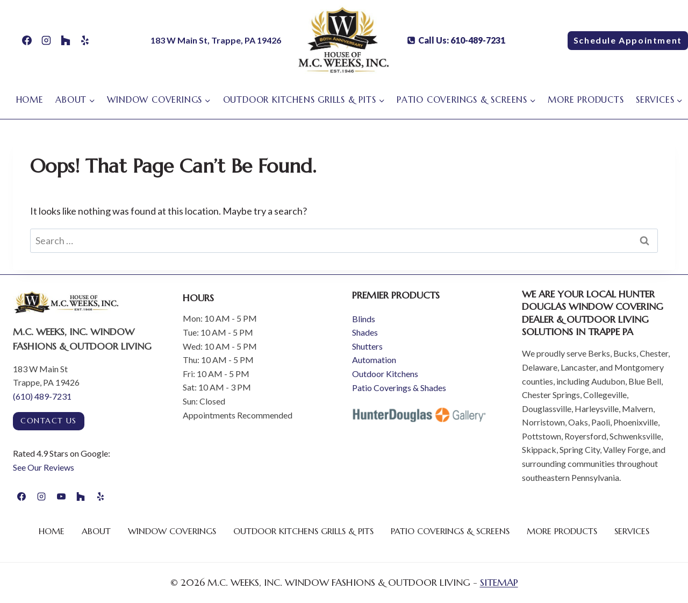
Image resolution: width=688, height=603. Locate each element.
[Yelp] (85, 40)
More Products (586, 99)
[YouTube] (61, 496)
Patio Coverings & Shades (399, 387)
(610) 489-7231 (42, 396)
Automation (374, 359)
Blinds (363, 319)
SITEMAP (499, 582)
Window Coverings (172, 531)
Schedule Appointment (628, 40)
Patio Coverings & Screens (450, 531)
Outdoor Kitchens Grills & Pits (303, 531)
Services (631, 531)
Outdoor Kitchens (385, 373)
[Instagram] (46, 40)
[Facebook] (27, 40)
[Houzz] (65, 40)
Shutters (367, 346)
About (96, 531)
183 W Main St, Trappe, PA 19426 (215, 40)
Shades (365, 332)
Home (30, 99)
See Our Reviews (43, 467)
